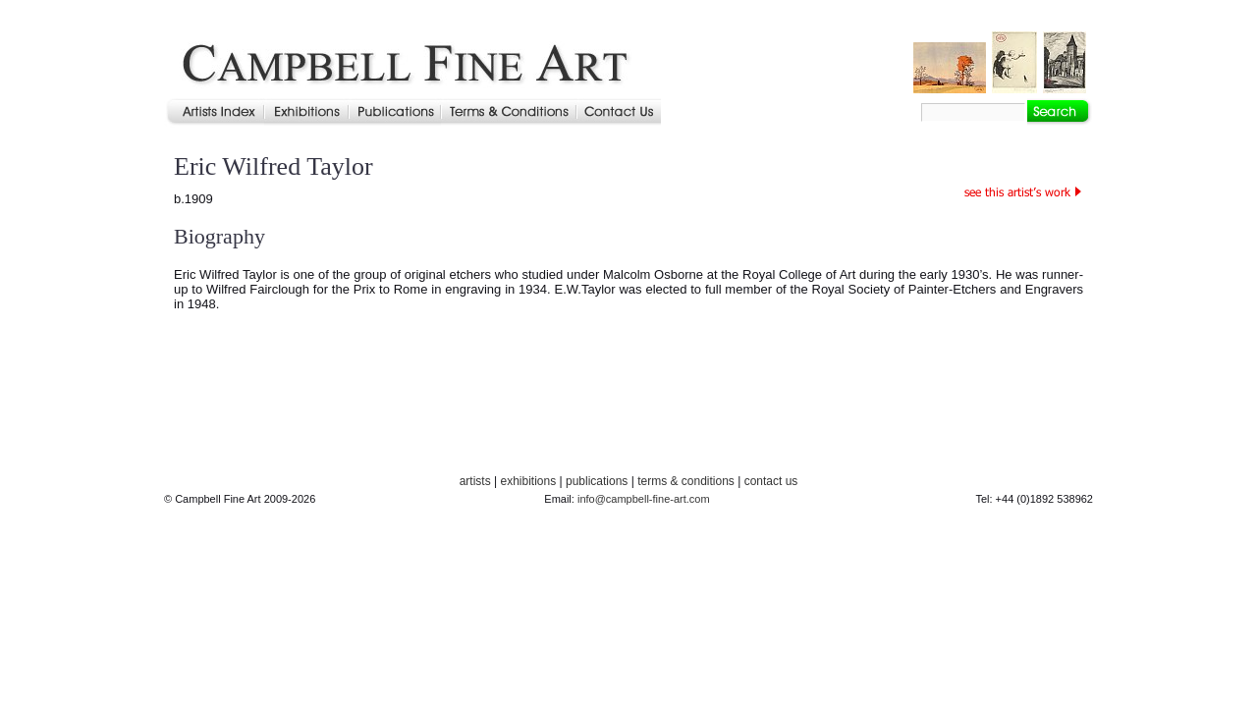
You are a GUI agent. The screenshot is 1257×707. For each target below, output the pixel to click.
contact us (771, 481)
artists (475, 481)
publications (597, 481)
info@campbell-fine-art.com (643, 499)
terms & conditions (686, 481)
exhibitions (528, 481)
